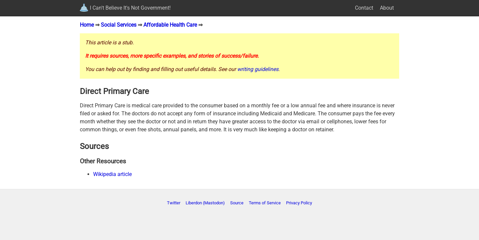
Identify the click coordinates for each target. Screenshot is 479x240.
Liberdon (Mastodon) (205, 202)
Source (236, 202)
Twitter (173, 202)
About (387, 8)
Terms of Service (265, 202)
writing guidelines (257, 69)
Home (87, 25)
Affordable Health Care (170, 25)
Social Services (118, 25)
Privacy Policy (299, 202)
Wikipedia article (112, 174)
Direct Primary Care (114, 91)
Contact (364, 8)
